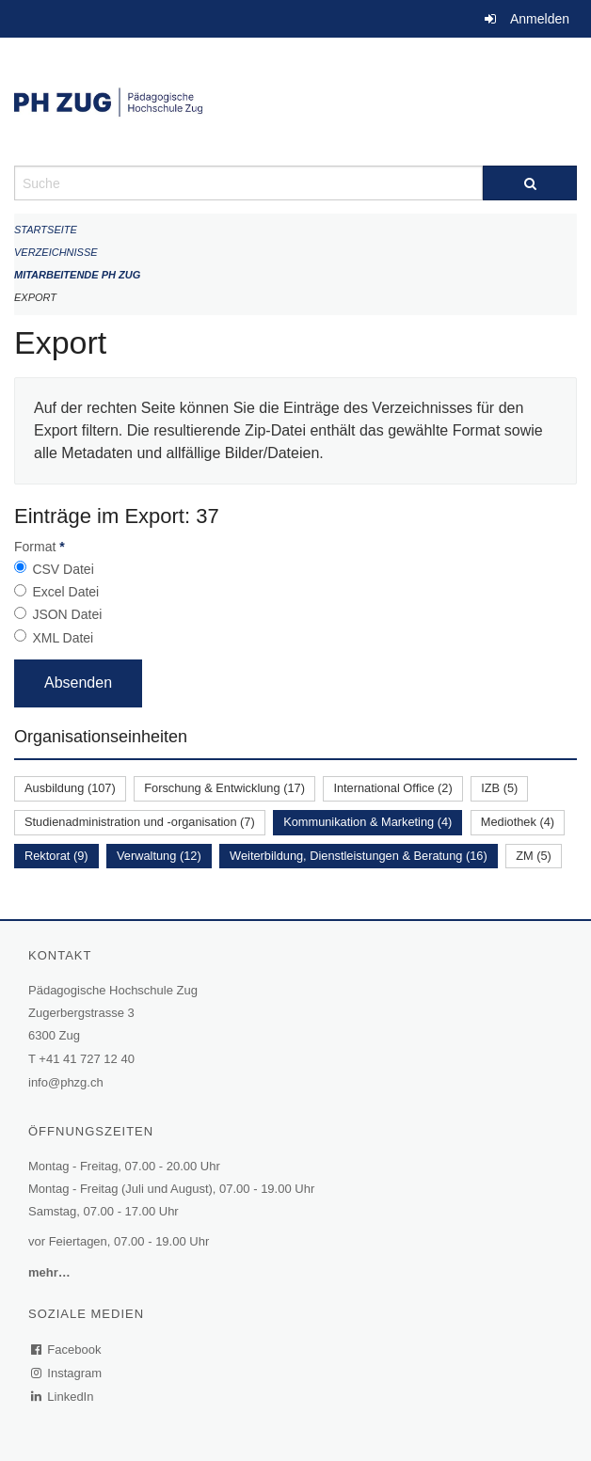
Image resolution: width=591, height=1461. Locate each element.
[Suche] (530, 183)
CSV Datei (62, 569)
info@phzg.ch (66, 1082)
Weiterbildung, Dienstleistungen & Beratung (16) (358, 856)
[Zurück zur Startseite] (295, 101)
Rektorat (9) (56, 856)
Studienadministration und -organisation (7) (139, 822)
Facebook (66, 1349)
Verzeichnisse (56, 252)
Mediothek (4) (517, 822)
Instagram (67, 1373)
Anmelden (539, 18)
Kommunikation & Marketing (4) (367, 822)
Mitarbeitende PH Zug (77, 274)
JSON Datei (67, 614)
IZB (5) (499, 788)
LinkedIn (63, 1397)
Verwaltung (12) (159, 856)
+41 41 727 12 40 (87, 1059)
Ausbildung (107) (70, 788)
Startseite (45, 229)
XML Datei (62, 637)
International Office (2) (392, 788)
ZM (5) (533, 856)
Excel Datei (65, 591)
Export (35, 297)
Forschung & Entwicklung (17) (224, 788)
